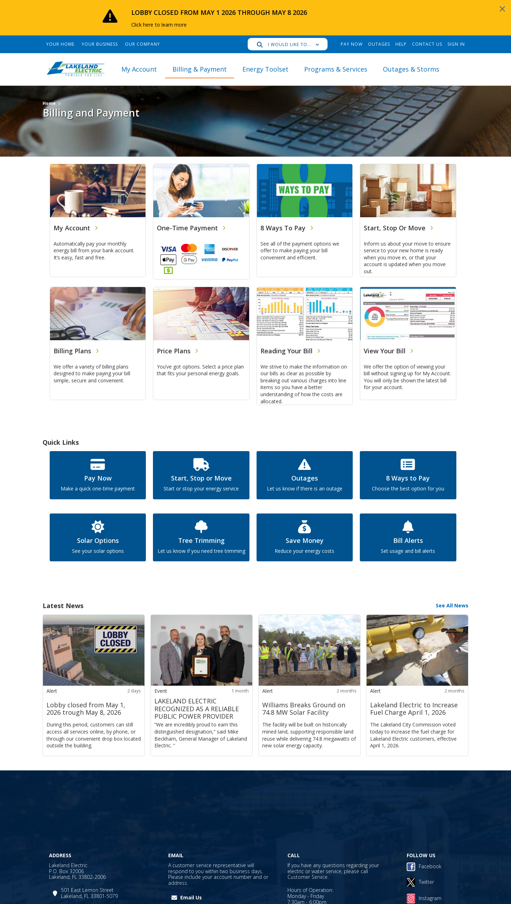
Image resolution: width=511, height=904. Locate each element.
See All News (452, 605)
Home (49, 103)
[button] (288, 44)
